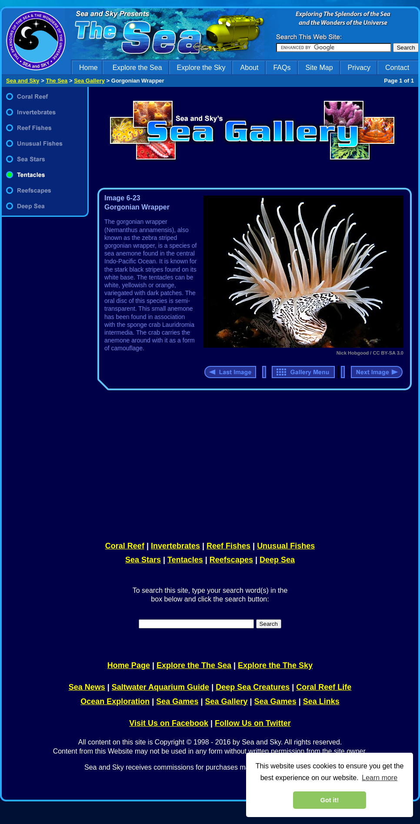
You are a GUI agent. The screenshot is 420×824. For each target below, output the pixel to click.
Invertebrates (175, 546)
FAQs (281, 67)
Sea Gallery (89, 80)
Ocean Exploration (115, 701)
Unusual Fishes (286, 546)
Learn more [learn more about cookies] (379, 777)
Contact (397, 67)
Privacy (359, 67)
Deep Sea (277, 559)
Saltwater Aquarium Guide (160, 687)
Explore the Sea (137, 67)
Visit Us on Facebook (168, 723)
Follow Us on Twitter (253, 723)
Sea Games (177, 701)
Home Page (128, 665)
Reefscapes (231, 559)
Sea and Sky (23, 80)
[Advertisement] (253, 464)
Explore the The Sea (194, 665)
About (249, 67)
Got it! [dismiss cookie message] (329, 800)
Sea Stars (143, 559)
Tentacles (185, 559)
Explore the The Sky (275, 665)
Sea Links (321, 701)
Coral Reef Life (323, 687)
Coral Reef (124, 546)
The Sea (56, 80)
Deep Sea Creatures (253, 687)
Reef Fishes (228, 546)
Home (88, 67)
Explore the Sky (201, 67)
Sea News (87, 687)
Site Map (319, 67)
